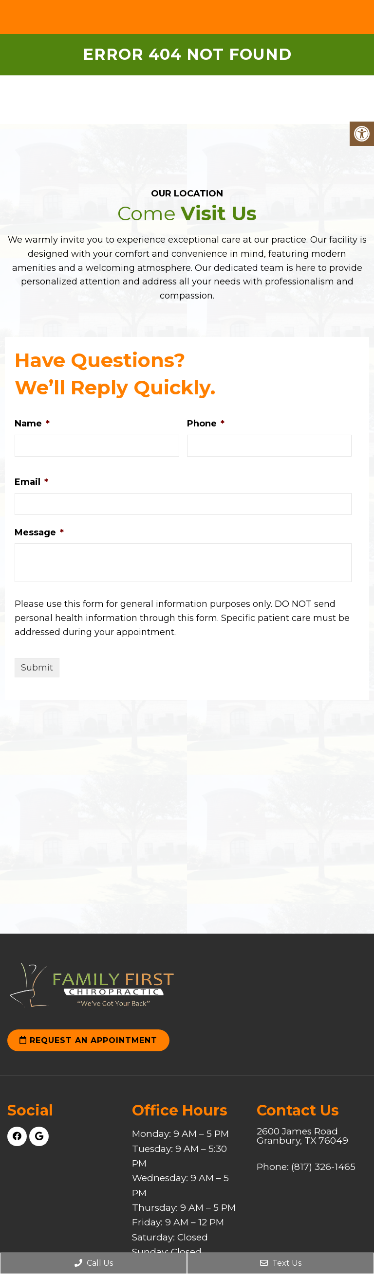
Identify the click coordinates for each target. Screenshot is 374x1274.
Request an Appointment (88, 1040)
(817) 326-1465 (323, 1166)
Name (32, 423)
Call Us (94, 1263)
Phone (205, 423)
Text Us (280, 1263)
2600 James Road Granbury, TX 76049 (302, 1136)
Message (39, 532)
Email (31, 482)
